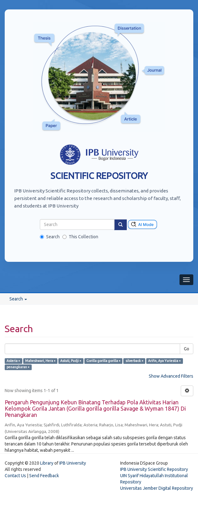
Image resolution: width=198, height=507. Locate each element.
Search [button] (18, 298)
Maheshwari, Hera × (40, 361)
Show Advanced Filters (171, 376)
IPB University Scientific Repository (154, 469)
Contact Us (15, 475)
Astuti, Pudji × (70, 361)
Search (50, 236)
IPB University (72, 463)
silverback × (134, 361)
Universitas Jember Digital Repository (156, 488)
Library (46, 463)
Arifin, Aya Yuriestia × (164, 361)
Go (186, 348)
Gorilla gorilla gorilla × (103, 361)
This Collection (80, 236)
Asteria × (13, 361)
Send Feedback (44, 475)
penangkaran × (18, 367)
